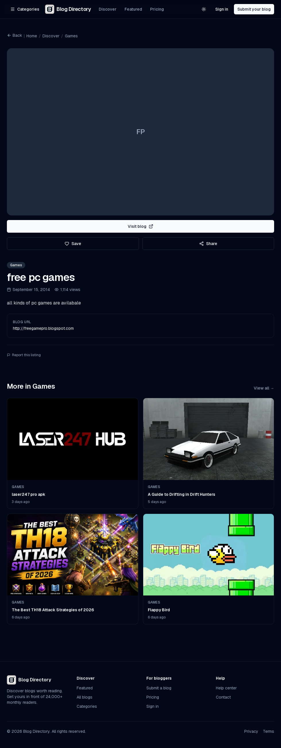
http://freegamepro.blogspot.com (43, 328)
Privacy (251, 731)
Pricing (157, 9)
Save (73, 243)
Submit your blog (254, 9)
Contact (223, 697)
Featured (133, 9)
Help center (226, 688)
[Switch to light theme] (204, 9)
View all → (264, 388)
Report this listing (24, 355)
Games (71, 35)
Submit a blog (158, 688)
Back (14, 35)
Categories (87, 706)
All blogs (84, 697)
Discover (108, 9)
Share (208, 243)
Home (31, 35)
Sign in (221, 9)
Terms (268, 731)
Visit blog (140, 226)
